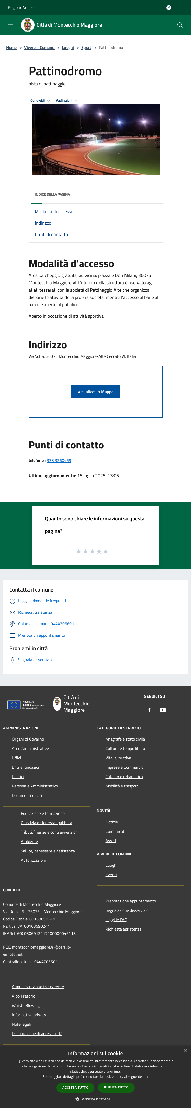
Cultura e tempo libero (125, 748)
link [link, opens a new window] (145, 1076)
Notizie (112, 822)
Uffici (16, 758)
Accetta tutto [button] (75, 1087)
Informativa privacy (29, 1015)
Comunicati (116, 831)
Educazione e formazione (43, 813)
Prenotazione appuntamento (131, 901)
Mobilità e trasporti (122, 786)
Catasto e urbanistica (124, 776)
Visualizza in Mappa (96, 392)
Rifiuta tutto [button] (116, 1087)
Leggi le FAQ (116, 919)
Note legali (21, 1024)
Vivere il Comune (39, 47)
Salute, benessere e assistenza (48, 851)
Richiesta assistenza (123, 929)
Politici (18, 776)
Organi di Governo (28, 739)
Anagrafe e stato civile (125, 739)
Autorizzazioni (33, 860)
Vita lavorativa (118, 758)
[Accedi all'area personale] (169, 8)
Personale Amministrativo (35, 786)
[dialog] (95, 1077)
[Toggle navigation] (10, 24)
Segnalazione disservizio (127, 910)
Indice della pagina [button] (52, 194)
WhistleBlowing (26, 1005)
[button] (95, 1099)
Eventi (111, 874)
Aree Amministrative (30, 748)
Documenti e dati (27, 795)
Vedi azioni (67, 100)
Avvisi (111, 841)
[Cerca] (180, 25)
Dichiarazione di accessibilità (37, 1033)
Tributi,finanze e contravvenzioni (50, 832)
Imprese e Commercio (124, 767)
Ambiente (29, 841)
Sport (86, 47)
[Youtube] (163, 710)
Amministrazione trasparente (38, 986)
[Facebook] (149, 710)
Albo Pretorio (23, 996)
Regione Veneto (21, 7)
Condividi (41, 100)
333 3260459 (59, 460)
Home (11, 47)
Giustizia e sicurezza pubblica (46, 823)
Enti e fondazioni (27, 767)
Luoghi (68, 47)
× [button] (185, 1051)
